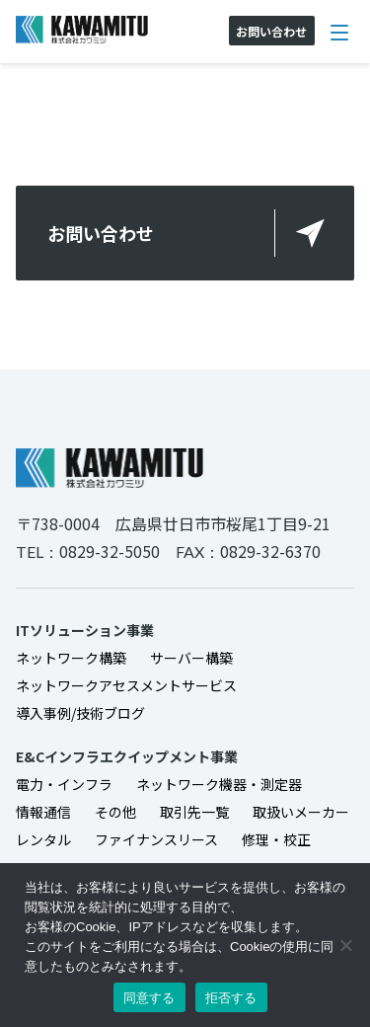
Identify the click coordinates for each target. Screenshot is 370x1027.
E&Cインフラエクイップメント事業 (127, 756)
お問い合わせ (100, 233)
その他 (115, 812)
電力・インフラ (64, 784)
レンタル (43, 839)
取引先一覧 (194, 812)
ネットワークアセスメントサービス (126, 685)
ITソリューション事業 (85, 630)
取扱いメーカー (301, 812)
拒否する (231, 997)
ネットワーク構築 (71, 658)
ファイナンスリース (156, 839)
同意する (149, 997)
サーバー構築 (191, 658)
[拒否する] (345, 945)
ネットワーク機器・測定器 (219, 784)
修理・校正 (276, 839)
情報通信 (43, 812)
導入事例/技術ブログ (80, 713)
